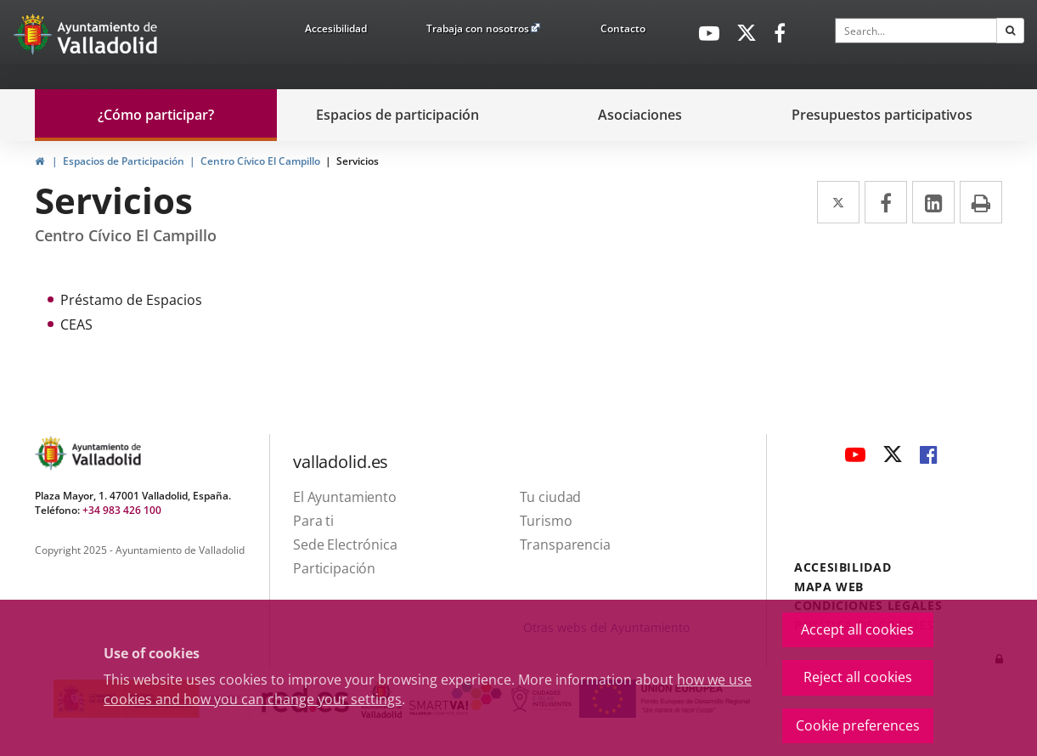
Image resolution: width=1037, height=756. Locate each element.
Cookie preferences (858, 725)
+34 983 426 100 (121, 510)
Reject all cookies (857, 677)
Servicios (357, 161)
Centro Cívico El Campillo (260, 161)
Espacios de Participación (123, 161)
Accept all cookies (857, 629)
